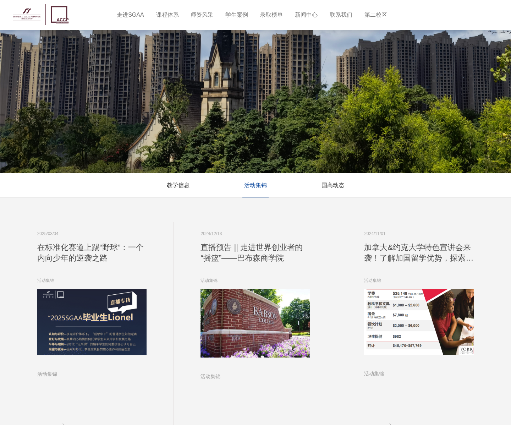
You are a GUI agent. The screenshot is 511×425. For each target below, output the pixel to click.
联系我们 (341, 15)
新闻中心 (306, 15)
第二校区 (375, 15)
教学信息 (178, 185)
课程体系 (167, 15)
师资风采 (202, 15)
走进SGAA (130, 15)
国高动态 (333, 185)
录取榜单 (271, 15)
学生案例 (236, 15)
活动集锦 (255, 185)
